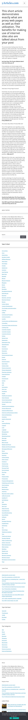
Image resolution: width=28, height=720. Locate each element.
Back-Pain (4, 274)
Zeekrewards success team (8, 575)
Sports (3, 519)
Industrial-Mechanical (7, 410)
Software (4, 517)
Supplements (5, 523)
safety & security (6, 495)
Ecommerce (5, 349)
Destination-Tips (6, 342)
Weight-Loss (5, 551)
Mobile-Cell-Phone (6, 444)
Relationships (5, 489)
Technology (5, 530)
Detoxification (5, 344)
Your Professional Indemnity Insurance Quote (13, 586)
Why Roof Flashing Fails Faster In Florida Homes (14, 709)
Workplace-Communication (8, 559)
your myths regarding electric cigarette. (12, 598)
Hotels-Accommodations (8, 406)
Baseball (4, 276)
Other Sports (5, 459)
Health (3, 393)
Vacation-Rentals (6, 538)
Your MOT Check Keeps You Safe (10, 600)
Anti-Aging (4, 263)
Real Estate (4, 487)
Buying (3, 302)
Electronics (4, 353)
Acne (3, 253)
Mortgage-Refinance (7, 449)
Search (3, 234)
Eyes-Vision (4, 363)
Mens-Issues (5, 442)
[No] (26, 716)
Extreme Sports (6, 361)
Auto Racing (5, 272)
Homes (3, 404)
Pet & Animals (5, 470)
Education (4, 351)
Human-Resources (6, 408)
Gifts (3, 383)
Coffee (3, 312)
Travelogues (5, 613)
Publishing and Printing (8, 483)
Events (3, 357)
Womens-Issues (6, 557)
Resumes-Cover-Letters (7, 493)
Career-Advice (5, 304)
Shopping (4, 504)
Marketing (4, 434)
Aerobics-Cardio (6, 257)
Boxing (3, 287)
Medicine (4, 440)
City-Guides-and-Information (9, 308)
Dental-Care (5, 338)
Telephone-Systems (7, 532)
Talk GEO (4, 611)
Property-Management (7, 481)
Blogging (4, 282)
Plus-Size (4, 472)
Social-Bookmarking (7, 513)
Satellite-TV (4, 498)
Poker (3, 474)
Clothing (4, 310)
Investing (4, 417)
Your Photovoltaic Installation (9, 589)
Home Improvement (7, 400)
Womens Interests (6, 555)
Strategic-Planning (6, 521)
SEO (3, 502)
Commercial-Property (7, 314)
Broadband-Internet (7, 291)
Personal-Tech (5, 468)
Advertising (5, 255)
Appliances (4, 268)
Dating (3, 336)
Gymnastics (5, 387)
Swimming (4, 525)
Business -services (6, 297)
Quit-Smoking (5, 485)
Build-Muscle (5, 293)
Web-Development (6, 544)
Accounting (5, 251)
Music (3, 451)
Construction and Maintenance (9, 321)
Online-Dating (5, 457)
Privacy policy (15, 718)
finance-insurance (6, 368)
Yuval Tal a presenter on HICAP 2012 (11, 577)
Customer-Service (6, 334)
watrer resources (6, 542)
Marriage (4, 438)
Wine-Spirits (5, 553)
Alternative (4, 261)
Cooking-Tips (5, 327)
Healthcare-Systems (7, 395)
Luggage (4, 429)
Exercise (4, 359)
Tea (3, 527)
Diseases (4, 346)
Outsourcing (5, 464)
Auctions (4, 270)
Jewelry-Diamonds (6, 419)
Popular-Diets (5, 476)
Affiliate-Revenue (6, 259)
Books (3, 285)
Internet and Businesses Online (10, 412)
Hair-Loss (4, 389)
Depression (5, 340)
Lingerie (4, 425)
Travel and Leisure (6, 536)
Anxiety (4, 265)
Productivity (5, 478)
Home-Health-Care (6, 402)
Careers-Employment (7, 306)
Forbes (3, 619)
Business (4, 295)
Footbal (4, 376)
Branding (4, 289)
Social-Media (5, 515)
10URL (3, 615)
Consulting (4, 323)
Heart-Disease (5, 397)
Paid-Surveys (5, 466)
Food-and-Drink (6, 374)
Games (3, 380)
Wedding (4, 549)
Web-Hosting (5, 547)
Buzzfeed (4, 617)
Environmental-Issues (7, 355)
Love (3, 427)
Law (3, 421)
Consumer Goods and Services (9, 325)
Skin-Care (4, 506)
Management (5, 432)
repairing (4, 491)
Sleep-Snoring (5, 508)
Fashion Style (5, 366)
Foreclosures (5, 378)
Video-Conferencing (7, 540)
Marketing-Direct (6, 436)
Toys (3, 534)
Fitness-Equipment (6, 370)
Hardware (4, 391)
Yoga (3, 562)
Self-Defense (5, 500)
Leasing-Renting (6, 423)
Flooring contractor (6, 372)
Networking (5, 453)
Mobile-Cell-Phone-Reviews (8, 446)
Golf (3, 385)
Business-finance (6, 300)
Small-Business (5, 510)
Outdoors (4, 461)
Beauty (3, 278)
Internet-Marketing (6, 415)
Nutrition (4, 455)
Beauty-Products (6, 280)
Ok (10, 718)
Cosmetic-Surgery (6, 329)
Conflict (4, 319)
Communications (6, 317)
